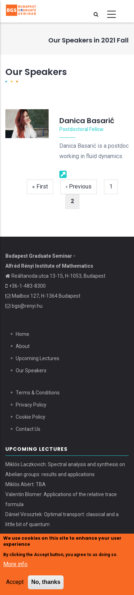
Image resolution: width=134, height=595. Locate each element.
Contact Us (28, 429)
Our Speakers (31, 370)
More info (15, 564)
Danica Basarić (86, 121)
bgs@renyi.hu (27, 306)
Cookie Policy (30, 417)
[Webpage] (63, 174)
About (23, 346)
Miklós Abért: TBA (25, 484)
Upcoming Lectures (37, 358)
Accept (15, 582)
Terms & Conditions (38, 392)
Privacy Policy (31, 405)
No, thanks (45, 582)
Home (22, 334)
